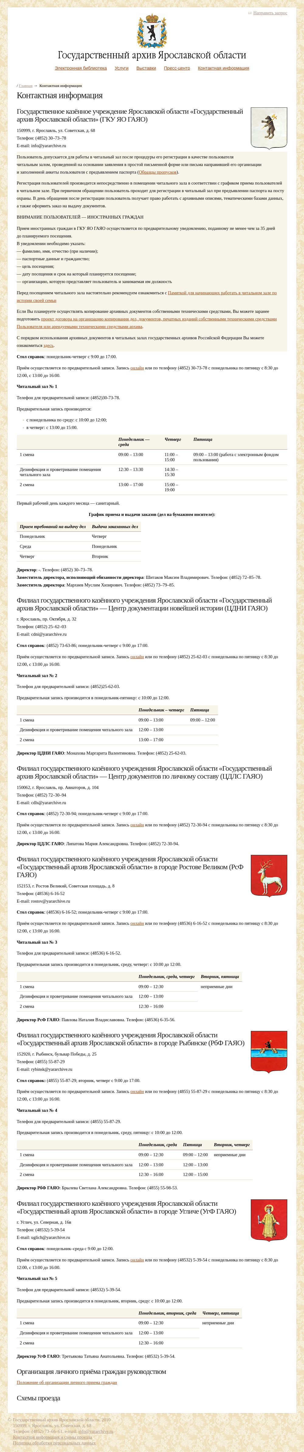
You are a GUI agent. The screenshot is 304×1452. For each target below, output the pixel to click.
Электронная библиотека (81, 68)
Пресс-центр (177, 68)
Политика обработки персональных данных (54, 1442)
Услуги (122, 68)
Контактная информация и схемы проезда (52, 1437)
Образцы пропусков (158, 172)
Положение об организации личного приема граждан (67, 1382)
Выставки (146, 68)
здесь (48, 345)
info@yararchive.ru (95, 1431)
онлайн (137, 367)
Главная (26, 85)
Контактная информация (223, 68)
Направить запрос (270, 12)
